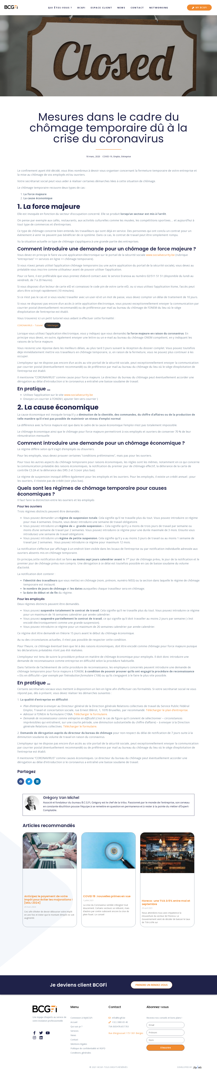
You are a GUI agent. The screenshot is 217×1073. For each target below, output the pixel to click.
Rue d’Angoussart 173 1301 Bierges (125, 1033)
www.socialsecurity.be (78, 395)
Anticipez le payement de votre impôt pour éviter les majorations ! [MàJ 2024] (48, 899)
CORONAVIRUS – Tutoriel (30, 325)
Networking (158, 7)
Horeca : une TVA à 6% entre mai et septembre (166, 902)
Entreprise (126, 156)
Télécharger (52, 325)
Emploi (116, 156)
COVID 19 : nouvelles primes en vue (107, 896)
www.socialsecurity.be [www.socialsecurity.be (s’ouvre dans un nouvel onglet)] (160, 255)
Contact (137, 7)
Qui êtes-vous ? (60, 7)
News (121, 7)
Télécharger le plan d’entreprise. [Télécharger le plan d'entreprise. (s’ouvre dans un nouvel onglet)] (167, 710)
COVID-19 (107, 156)
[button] (20, 781)
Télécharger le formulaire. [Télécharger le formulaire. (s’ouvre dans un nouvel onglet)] (91, 714)
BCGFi (81, 7)
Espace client (101, 7)
